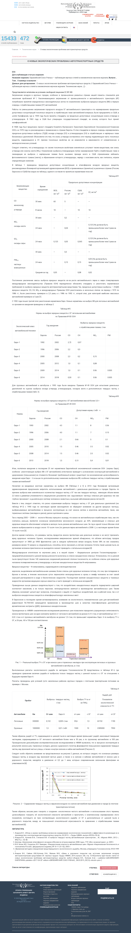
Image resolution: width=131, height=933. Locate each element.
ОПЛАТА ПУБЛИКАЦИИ (51, 40)
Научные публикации (50, 898)
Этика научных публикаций (52, 890)
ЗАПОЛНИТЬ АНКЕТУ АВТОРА (79, 40)
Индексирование (49, 892)
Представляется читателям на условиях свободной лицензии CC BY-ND (42, 92)
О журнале (46, 887)
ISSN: (16, 3)
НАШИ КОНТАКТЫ (62, 27)
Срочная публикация (100, 15)
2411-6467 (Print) (24, 3)
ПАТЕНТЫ (96, 23)
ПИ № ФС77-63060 (83, 10)
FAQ (72, 903)
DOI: (16, 7)
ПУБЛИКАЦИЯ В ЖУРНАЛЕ (64, 23)
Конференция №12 (110, 874)
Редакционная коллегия (51, 905)
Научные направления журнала (50, 902)
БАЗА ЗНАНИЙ (83, 23)
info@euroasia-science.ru (79, 916)
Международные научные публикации (80, 895)
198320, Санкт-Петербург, (80, 907)
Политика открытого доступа (50, 895)
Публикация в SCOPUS (87, 15)
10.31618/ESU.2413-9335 (26, 7)
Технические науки (19, 56)
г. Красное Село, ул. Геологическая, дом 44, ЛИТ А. (81, 911)
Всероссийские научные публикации (79, 899)
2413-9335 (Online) (25, 5)
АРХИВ (107, 23)
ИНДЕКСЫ (100, 40)
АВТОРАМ (47, 23)
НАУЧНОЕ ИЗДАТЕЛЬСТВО (30, 23)
